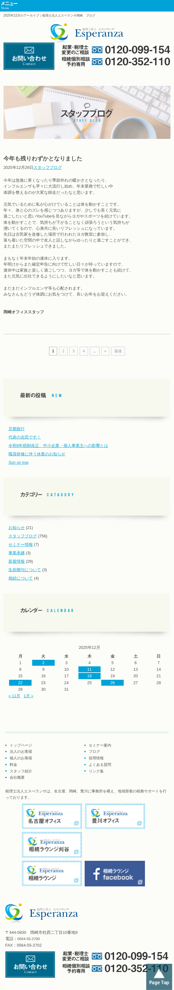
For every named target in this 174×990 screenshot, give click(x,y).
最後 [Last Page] (118, 351)
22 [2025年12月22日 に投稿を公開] (20, 682)
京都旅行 (16, 428)
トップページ (21, 745)
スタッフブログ (47, 167)
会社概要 (17, 777)
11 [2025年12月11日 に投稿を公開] (89, 669)
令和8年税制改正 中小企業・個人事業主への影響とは (58, 445)
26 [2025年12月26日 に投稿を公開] (112, 682)
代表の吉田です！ (24, 437)
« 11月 (14, 695)
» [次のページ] (105, 351)
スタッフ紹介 (21, 771)
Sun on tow (18, 462)
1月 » (28, 695)
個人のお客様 (21, 758)
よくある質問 (100, 765)
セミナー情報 (20, 544)
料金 (13, 765)
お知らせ (16, 527)
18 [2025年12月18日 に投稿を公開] (89, 676)
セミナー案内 (100, 745)
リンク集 (96, 771)
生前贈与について (24, 569)
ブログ (94, 751)
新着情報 (16, 561)
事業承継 (16, 553)
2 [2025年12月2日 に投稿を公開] (43, 662)
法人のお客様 (21, 751)
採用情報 (96, 758)
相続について (20, 578)
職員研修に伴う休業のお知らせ (36, 454)
